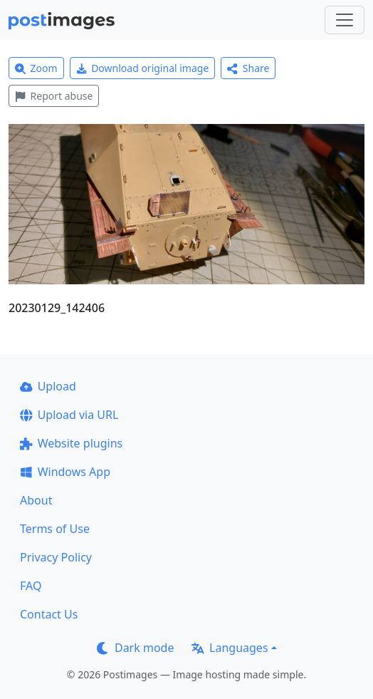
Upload (48, 386)
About (36, 500)
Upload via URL (69, 415)
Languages (229, 648)
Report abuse (54, 96)
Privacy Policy (56, 557)
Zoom (36, 68)
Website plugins (71, 443)
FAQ (30, 586)
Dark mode (135, 648)
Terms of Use (55, 529)
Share (248, 68)
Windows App (65, 472)
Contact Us (49, 614)
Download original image (142, 68)
